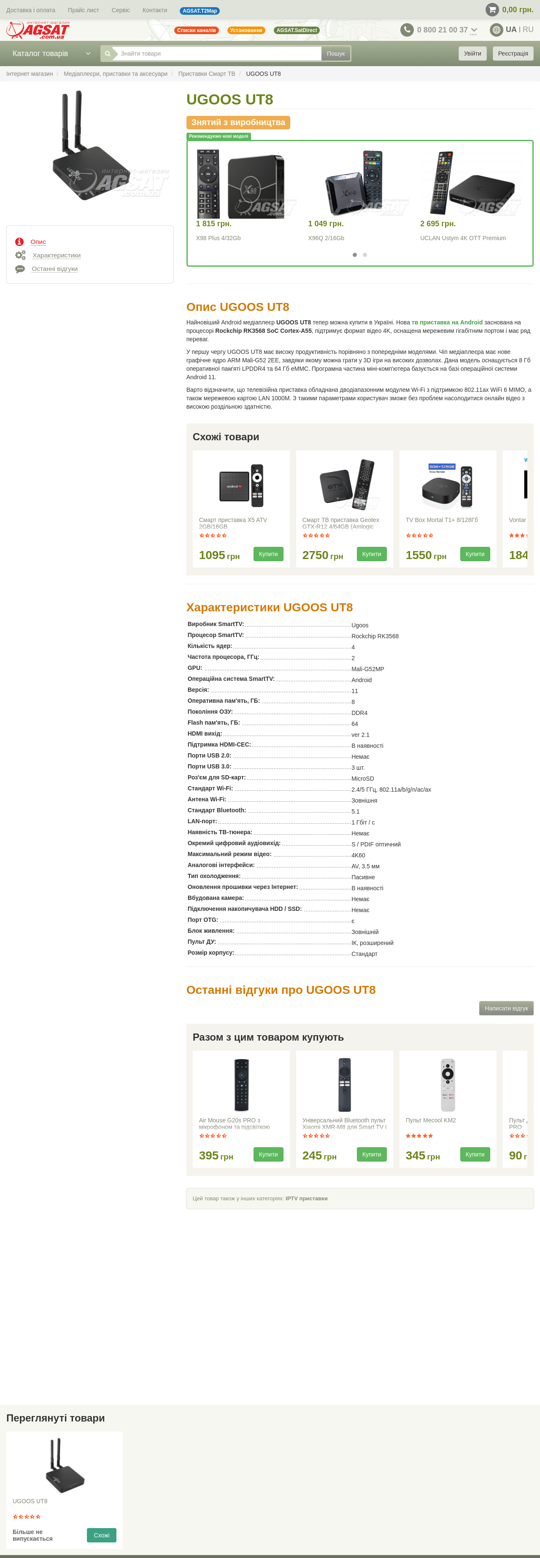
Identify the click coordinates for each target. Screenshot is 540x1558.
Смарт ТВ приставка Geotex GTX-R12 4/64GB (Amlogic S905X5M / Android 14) (340, 524)
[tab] (90, 241)
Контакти (155, 10)
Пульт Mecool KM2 (431, 1120)
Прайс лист (83, 10)
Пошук (336, 53)
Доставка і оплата (30, 10)
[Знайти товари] (217, 53)
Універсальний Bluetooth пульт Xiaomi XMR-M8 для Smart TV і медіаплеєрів (344, 1124)
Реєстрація (513, 53)
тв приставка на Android (447, 322)
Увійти (472, 53)
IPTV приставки (307, 1198)
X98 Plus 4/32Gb (218, 238)
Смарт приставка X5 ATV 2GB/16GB (233, 523)
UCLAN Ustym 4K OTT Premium (463, 238)
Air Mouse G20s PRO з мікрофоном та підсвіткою (234, 1123)
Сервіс (121, 10)
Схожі (102, 1535)
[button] (355, 255)
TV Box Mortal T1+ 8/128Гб (442, 520)
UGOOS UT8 (30, 1501)
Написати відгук (506, 1008)
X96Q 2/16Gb (326, 238)
